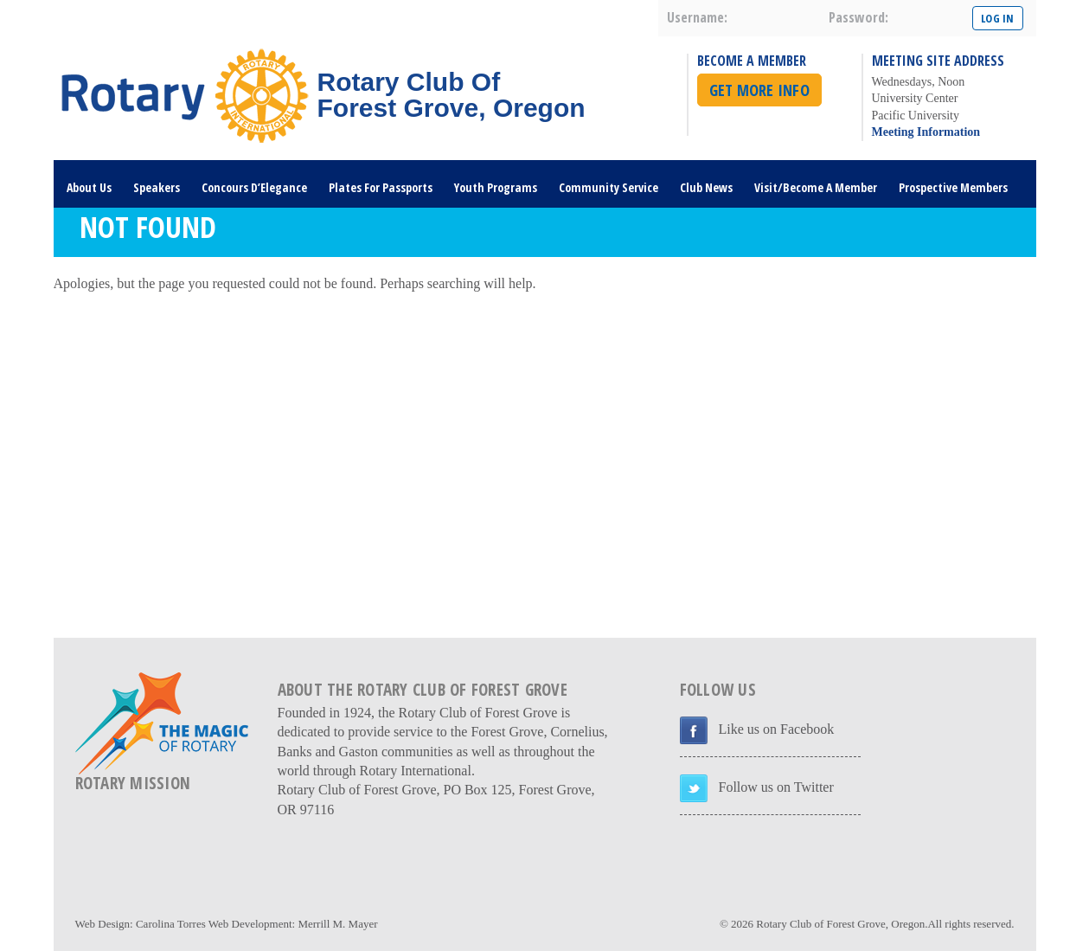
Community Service (608, 187)
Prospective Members (953, 187)
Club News (706, 187)
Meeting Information (926, 131)
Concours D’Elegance (254, 187)
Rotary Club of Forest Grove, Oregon (840, 923)
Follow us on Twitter (776, 787)
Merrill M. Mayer (337, 923)
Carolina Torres (171, 923)
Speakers (156, 187)
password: (858, 17)
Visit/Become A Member (815, 187)
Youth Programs (495, 187)
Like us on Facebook (777, 729)
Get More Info (759, 90)
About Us (89, 187)
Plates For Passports (380, 187)
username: (697, 17)
